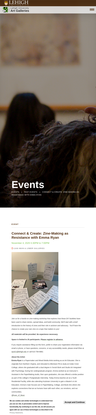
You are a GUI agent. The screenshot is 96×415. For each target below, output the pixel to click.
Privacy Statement (16, 413)
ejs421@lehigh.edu (19, 352)
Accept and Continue (75, 402)
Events (15, 192)
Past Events (30, 192)
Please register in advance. (52, 339)
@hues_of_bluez (18, 395)
